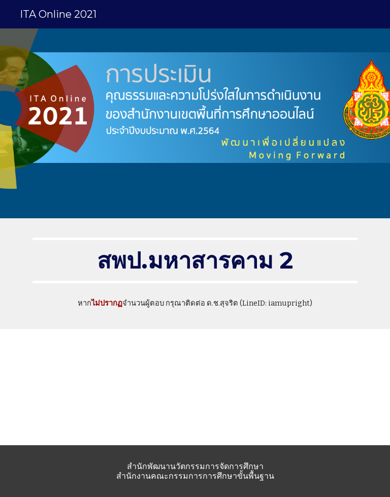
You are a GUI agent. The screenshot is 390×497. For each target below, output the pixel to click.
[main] (194, 260)
